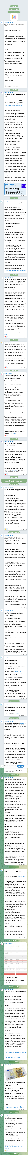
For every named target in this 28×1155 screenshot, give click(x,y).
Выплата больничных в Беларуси (14, 341)
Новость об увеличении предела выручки (16, 287)
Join (20, 1)
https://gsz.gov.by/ (8, 598)
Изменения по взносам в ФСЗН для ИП (15, 342)
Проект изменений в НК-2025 (13, 292)
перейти (23, 594)
